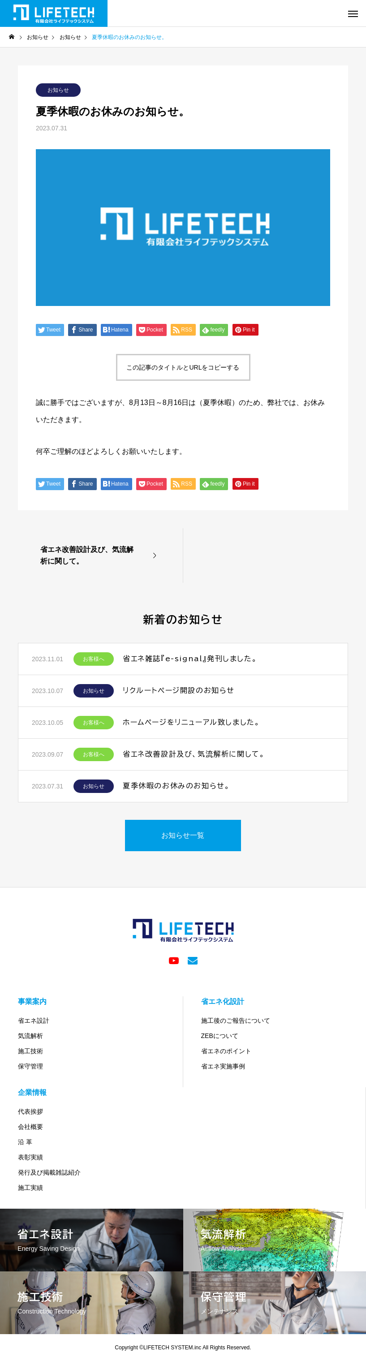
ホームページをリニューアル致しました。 (191, 722)
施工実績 (30, 1187)
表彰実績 (30, 1157)
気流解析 (30, 1035)
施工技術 (30, 1051)
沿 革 (25, 1142)
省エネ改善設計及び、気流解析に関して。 (194, 754)
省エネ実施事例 (223, 1066)
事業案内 (32, 1001)
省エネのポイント (226, 1051)
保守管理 (30, 1066)
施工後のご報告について (235, 1020)
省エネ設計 (33, 1020)
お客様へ (93, 659)
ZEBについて (219, 1035)
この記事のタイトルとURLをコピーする (182, 367)
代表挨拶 (30, 1111)
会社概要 (30, 1126)
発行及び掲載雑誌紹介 (49, 1172)
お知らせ (58, 90)
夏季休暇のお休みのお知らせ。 (176, 785)
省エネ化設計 (222, 1001)
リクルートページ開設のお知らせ (179, 690)
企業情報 (32, 1092)
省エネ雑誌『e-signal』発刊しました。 (190, 658)
